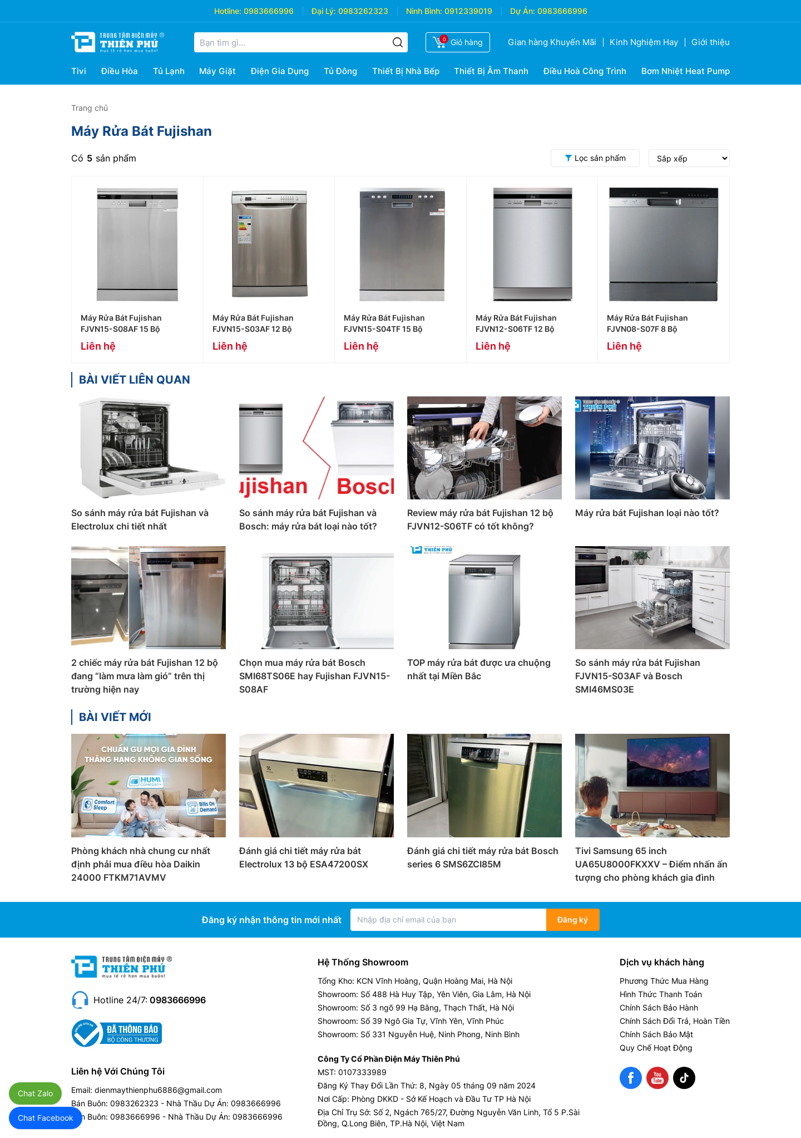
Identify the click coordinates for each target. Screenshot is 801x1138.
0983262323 (363, 11)
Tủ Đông (340, 71)
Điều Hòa (119, 71)
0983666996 (269, 11)
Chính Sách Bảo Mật (656, 1034)
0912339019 (468, 11)
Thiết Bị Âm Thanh (491, 71)
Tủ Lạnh (169, 71)
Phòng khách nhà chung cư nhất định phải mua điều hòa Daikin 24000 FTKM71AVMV (140, 864)
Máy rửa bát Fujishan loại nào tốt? (647, 512)
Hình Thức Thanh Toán (661, 994)
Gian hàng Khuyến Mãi (552, 42)
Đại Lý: (324, 11)
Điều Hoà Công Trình (584, 71)
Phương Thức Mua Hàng (664, 980)
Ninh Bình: (424, 11)
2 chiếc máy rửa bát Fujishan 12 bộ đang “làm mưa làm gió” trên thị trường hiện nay (144, 676)
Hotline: (227, 11)
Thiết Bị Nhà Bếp (405, 71)
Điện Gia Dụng (280, 71)
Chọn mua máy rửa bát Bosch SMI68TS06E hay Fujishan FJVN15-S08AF (314, 676)
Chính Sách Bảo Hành (659, 1007)
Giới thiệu (710, 42)
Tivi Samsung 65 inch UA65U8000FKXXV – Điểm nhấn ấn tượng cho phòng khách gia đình (651, 864)
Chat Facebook (45, 1117)
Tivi (78, 71)
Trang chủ (89, 107)
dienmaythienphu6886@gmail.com (158, 1090)
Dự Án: (522, 11)
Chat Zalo (35, 1093)
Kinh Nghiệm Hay (644, 42)
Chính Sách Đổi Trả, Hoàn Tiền (675, 1021)
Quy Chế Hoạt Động (656, 1047)
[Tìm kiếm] (398, 42)
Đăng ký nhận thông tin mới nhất (272, 919)
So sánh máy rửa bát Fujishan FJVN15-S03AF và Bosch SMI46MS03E (637, 676)
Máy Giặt (217, 71)
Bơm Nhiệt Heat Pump (685, 71)
